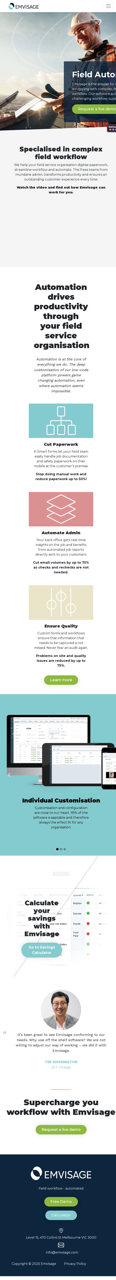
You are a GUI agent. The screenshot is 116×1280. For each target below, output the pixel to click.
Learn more (61, 680)
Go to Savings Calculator (42, 950)
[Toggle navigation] (108, 6)
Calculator (61, 1215)
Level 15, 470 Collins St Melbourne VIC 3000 (61, 1237)
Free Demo (61, 1201)
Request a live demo (61, 1129)
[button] (9, 775)
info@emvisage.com (62, 1252)
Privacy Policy (75, 1264)
